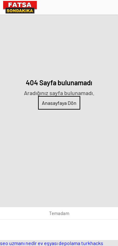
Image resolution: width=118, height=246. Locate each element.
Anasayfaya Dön (59, 103)
